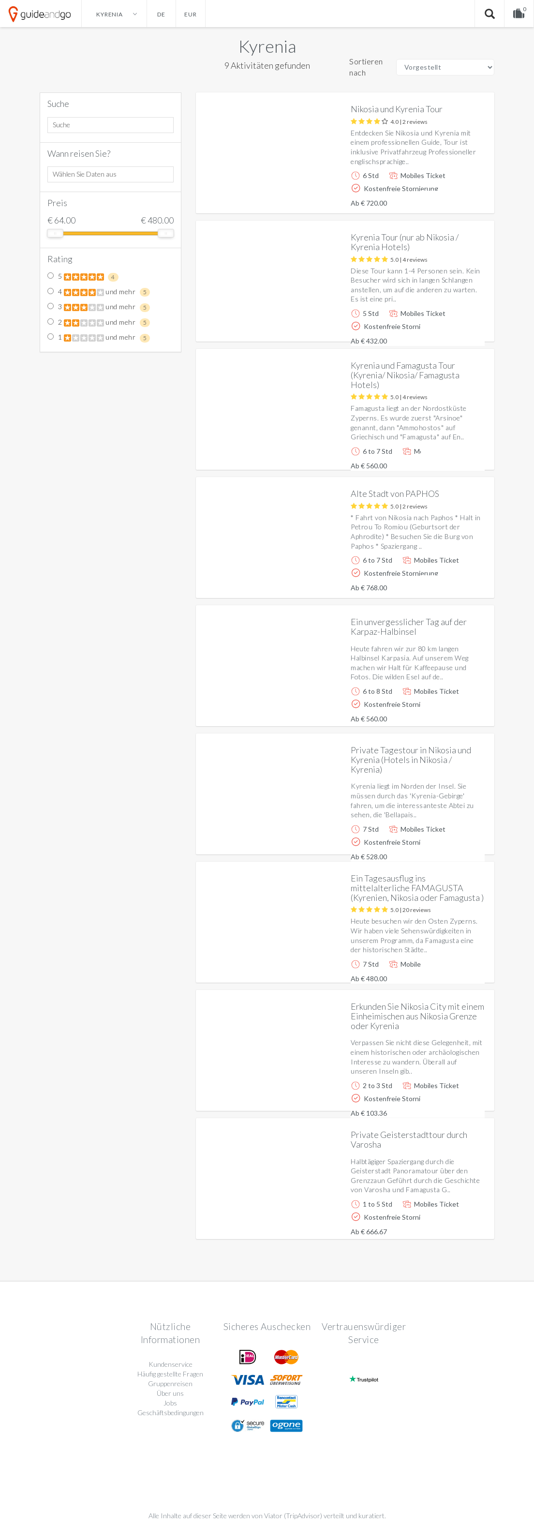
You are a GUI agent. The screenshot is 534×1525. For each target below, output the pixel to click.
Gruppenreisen (170, 1383)
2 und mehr (98, 323)
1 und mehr (98, 338)
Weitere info (454, 198)
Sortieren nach (366, 67)
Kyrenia (267, 46)
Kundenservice (170, 1364)
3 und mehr (98, 307)
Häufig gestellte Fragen (170, 1374)
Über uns (170, 1393)
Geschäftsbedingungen (170, 1412)
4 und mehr (98, 292)
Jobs (170, 1403)
